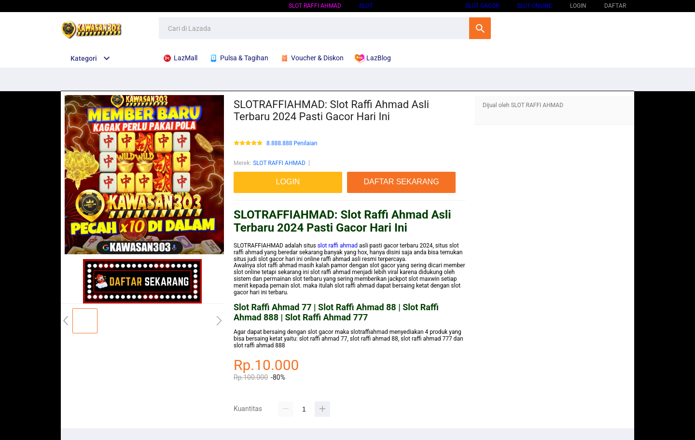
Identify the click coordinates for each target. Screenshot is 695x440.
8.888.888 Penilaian (291, 143)
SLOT (366, 5)
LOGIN (578, 5)
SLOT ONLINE (534, 5)
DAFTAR (615, 5)
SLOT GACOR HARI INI (418, 5)
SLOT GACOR (482, 5)
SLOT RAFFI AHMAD (315, 5)
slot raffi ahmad (338, 245)
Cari (480, 28)
